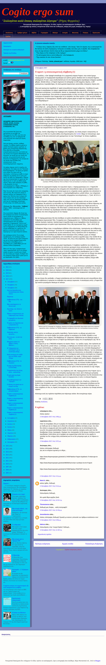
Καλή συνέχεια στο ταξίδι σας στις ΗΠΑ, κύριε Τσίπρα (14, 356)
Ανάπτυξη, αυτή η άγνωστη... (12, 333)
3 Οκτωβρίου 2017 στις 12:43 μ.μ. (51, 510)
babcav (42, 524)
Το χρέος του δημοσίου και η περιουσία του (15, 324)
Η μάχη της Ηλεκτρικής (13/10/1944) (14, 366)
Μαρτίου (10, 436)
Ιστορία (65, 33)
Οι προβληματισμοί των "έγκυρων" (14, 380)
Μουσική (75, 33)
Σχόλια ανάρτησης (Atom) (73, 549)
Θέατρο (55, 33)
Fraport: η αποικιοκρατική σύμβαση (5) (15, 394)
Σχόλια (8, 36)
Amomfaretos (45, 514)
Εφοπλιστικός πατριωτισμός (16, 599)
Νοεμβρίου (10, 285)
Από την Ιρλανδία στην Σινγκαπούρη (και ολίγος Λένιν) (15, 292)
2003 (7, 473)
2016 (7, 446)
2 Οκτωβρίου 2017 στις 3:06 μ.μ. (50, 417)
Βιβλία (34, 33)
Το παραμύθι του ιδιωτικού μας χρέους (15, 319)
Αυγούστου (11, 421)
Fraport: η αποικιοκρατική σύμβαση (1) (15, 413)
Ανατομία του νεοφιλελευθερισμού (13, 49)
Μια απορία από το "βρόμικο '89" (18, 540)
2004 (7, 470)
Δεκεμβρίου (11, 281)
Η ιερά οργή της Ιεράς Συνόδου (13, 376)
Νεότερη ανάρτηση (42, 544)
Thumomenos (45, 504)
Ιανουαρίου (11, 442)
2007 (7, 467)
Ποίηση (85, 33)
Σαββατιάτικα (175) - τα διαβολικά (14, 328)
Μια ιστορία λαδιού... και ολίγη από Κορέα (19, 509)
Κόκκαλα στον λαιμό (18, 494)
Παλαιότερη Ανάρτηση (94, 544)
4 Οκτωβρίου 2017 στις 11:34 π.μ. (51, 530)
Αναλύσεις (9, 33)
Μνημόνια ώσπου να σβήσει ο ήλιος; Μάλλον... (13, 343)
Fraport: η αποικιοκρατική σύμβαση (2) (15, 408)
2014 (7, 452)
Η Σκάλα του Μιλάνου (19, 612)
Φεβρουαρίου (11, 439)
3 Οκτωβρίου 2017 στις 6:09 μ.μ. (50, 520)
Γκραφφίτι (44, 33)
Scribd (78, 134)
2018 (7, 276)
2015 (7, 449)
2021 (7, 267)
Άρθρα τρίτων (22, 33)
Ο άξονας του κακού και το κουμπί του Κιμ (15, 385)
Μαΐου (9, 430)
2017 (7, 279)
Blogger (97, 661)
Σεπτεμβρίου (11, 418)
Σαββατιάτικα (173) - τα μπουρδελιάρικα (14, 390)
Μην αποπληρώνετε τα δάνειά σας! (14, 305)
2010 (7, 464)
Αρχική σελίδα (67, 544)
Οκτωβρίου (11, 288)
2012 (7, 458)
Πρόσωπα (96, 33)
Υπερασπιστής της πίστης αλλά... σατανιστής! (14, 371)
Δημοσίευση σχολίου (44, 534)
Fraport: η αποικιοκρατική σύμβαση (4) (15, 399)
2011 (7, 461)
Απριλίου (10, 433)
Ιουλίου (9, 424)
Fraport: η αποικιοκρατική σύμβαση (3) (15, 404)
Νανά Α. (42, 480)
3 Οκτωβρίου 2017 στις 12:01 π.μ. (51, 500)
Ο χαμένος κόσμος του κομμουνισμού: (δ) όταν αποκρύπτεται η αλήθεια (15, 586)
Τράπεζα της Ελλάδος (9, 53)
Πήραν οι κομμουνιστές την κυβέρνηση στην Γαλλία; (15, 314)
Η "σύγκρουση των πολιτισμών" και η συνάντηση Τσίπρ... (13, 350)
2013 (7, 455)
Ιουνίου (9, 427)
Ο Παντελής (15, 555)
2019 (7, 273)
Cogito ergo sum (38, 12)
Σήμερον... (6, 483)
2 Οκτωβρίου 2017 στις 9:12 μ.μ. (50, 486)
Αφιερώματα (7, 46)
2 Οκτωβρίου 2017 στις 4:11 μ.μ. (50, 476)
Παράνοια (10, 296)
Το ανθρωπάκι (16, 525)
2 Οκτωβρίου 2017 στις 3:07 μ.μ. (50, 441)
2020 (7, 270)
